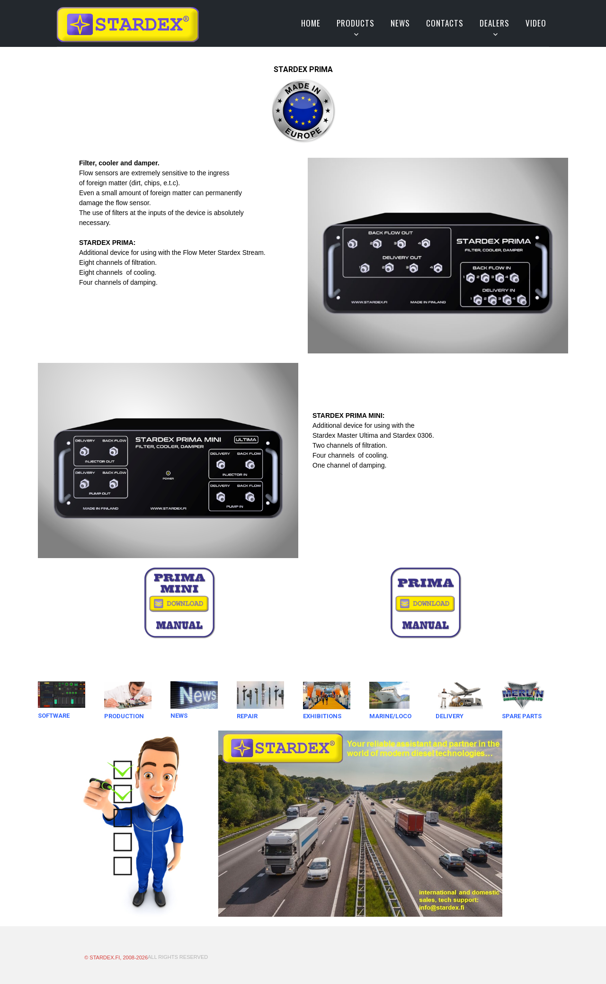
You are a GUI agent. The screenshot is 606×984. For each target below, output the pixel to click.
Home (311, 23)
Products (355, 23)
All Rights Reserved (178, 957)
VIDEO (536, 23)
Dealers (494, 23)
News (400, 23)
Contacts (444, 23)
